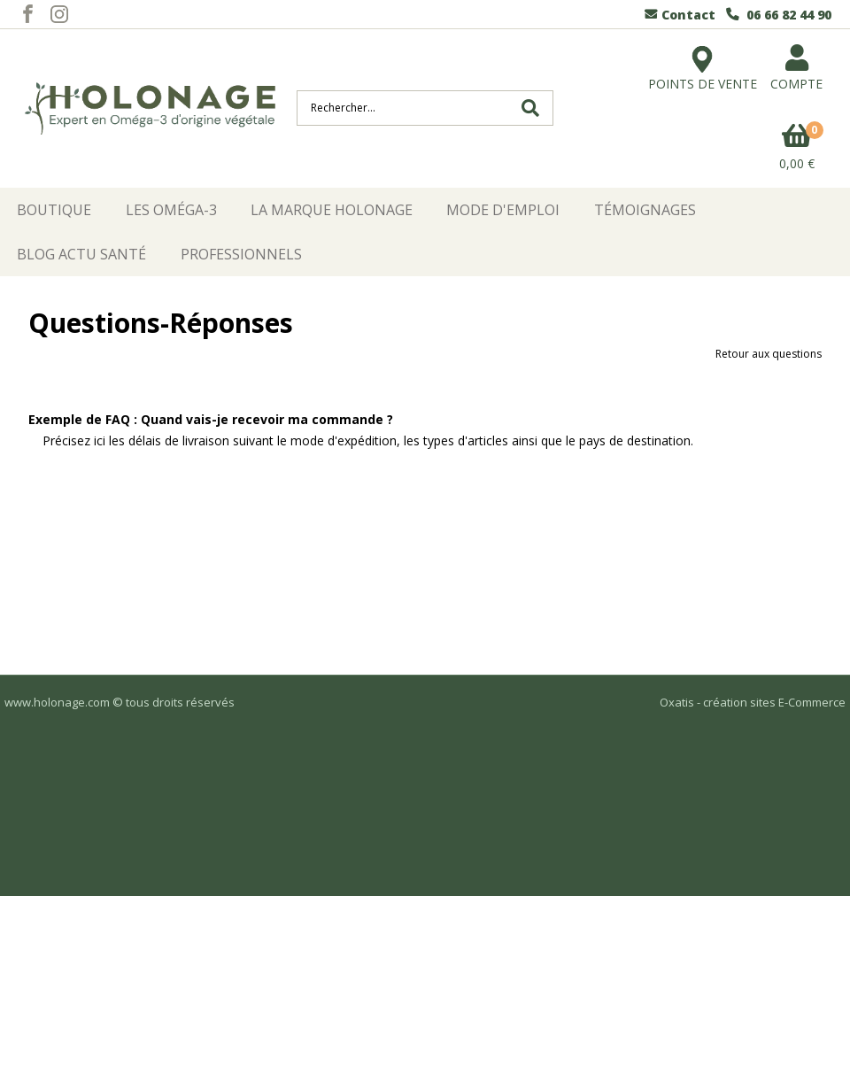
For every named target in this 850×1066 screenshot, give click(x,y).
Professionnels (241, 254)
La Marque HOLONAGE (332, 210)
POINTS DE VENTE (702, 60)
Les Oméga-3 (171, 210)
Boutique (54, 210)
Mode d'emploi (503, 210)
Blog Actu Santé (81, 254)
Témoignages (645, 210)
